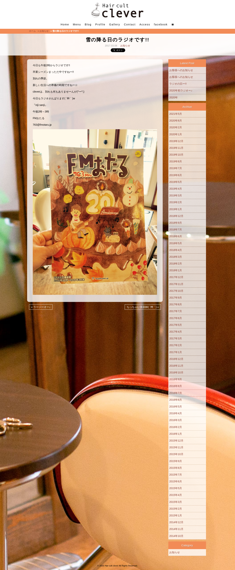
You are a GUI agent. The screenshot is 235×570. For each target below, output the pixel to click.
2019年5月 (175, 181)
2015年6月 (175, 481)
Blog (88, 24)
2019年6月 (175, 175)
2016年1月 (175, 433)
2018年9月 (175, 222)
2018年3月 (175, 256)
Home (65, 24)
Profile (100, 24)
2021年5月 (175, 113)
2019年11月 (176, 147)
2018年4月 (175, 250)
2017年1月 (175, 352)
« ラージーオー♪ (40, 307)
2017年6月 (175, 318)
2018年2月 (175, 263)
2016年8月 (175, 386)
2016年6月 (175, 399)
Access (144, 24)
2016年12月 (176, 358)
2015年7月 (175, 474)
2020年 (173, 97)
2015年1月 (175, 515)
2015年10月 (176, 454)
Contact (130, 24)
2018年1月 (175, 270)
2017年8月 (175, 304)
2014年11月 (176, 528)
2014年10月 (176, 535)
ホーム (32, 31)
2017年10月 (176, 290)
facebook (161, 24)
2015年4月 (175, 494)
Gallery (114, 24)
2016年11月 (176, 365)
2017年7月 (175, 311)
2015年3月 (175, 501)
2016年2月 (175, 427)
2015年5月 (175, 488)
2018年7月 (175, 229)
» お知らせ (43, 31)
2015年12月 (176, 440)
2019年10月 (176, 154)
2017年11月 (176, 284)
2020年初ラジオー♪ (180, 90)
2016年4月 (175, 413)
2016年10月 (176, 372)
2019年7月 (175, 168)
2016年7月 (175, 392)
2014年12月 (176, 522)
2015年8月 (175, 467)
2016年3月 (175, 420)
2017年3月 (175, 338)
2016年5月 (175, 406)
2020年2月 (175, 127)
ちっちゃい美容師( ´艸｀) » (143, 307)
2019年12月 (176, 141)
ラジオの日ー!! (178, 83)
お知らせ (125, 45)
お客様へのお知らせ (181, 70)
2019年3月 (175, 195)
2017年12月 (176, 277)
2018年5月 (175, 243)
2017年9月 (175, 297)
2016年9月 (175, 379)
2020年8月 (175, 120)
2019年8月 (175, 161)
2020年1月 (175, 134)
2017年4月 (175, 331)
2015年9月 (175, 461)
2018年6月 (175, 236)
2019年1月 (175, 209)
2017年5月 (175, 324)
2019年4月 (175, 188)
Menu (77, 24)
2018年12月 (176, 215)
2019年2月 (175, 202)
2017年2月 (175, 345)
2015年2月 (175, 508)
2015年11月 (176, 447)
